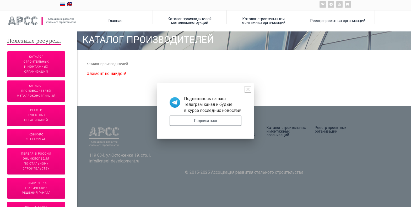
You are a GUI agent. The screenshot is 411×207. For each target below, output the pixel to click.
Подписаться (205, 120)
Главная (115, 21)
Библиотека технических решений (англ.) (36, 188)
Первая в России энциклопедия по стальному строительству (36, 161)
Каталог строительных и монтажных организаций (263, 20)
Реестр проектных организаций (337, 21)
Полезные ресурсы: (34, 41)
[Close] (248, 89)
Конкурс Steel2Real (36, 137)
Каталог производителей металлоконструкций (190, 20)
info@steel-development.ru (114, 161)
